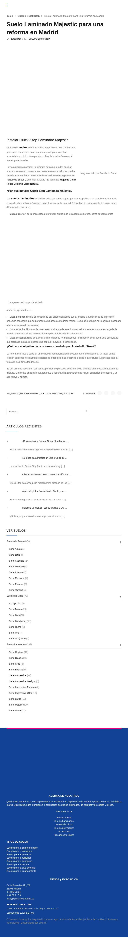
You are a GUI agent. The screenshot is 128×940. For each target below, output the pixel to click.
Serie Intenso (16, 572)
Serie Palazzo (16, 584)
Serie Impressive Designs (22, 681)
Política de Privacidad (71, 919)
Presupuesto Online (64, 835)
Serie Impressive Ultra (20, 693)
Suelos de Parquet (16, 541)
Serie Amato (15, 549)
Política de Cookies (94, 919)
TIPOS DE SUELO (17, 841)
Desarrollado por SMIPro (33, 922)
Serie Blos (14, 615)
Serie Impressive (17, 675)
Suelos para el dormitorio (19, 851)
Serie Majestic (16, 704)
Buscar (86, 411)
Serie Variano (16, 590)
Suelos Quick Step (29, 15)
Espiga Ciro (15, 603)
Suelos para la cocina (17, 864)
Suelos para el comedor (18, 854)
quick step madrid (29, 393)
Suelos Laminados (16, 644)
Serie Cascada (16, 560)
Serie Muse (15, 710)
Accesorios (64, 831)
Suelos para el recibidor (18, 857)
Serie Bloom (15, 609)
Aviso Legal (52, 919)
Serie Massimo (16, 578)
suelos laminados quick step (57, 393)
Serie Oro (14, 632)
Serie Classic (16, 658)
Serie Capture (16, 652)
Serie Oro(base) (17, 638)
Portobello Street (15, 179)
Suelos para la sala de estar (21, 867)
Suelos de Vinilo (14, 595)
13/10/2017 (16, 39)
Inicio (9, 15)
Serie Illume (15, 627)
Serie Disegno (16, 566)
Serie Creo (14, 663)
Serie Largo (15, 699)
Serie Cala (14, 555)
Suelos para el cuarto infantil (21, 871)
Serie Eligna (15, 669)
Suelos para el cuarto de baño (22, 847)
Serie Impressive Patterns (22, 687)
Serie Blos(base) (17, 621)
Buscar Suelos (64, 817)
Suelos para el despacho (19, 861)
